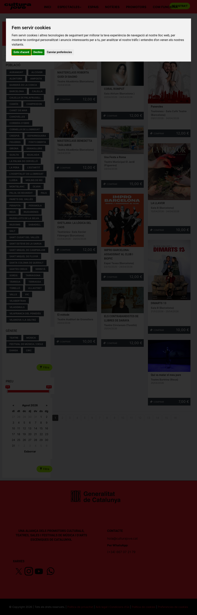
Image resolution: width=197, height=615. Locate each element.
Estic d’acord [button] (21, 52)
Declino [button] (38, 52)
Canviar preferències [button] (59, 52)
